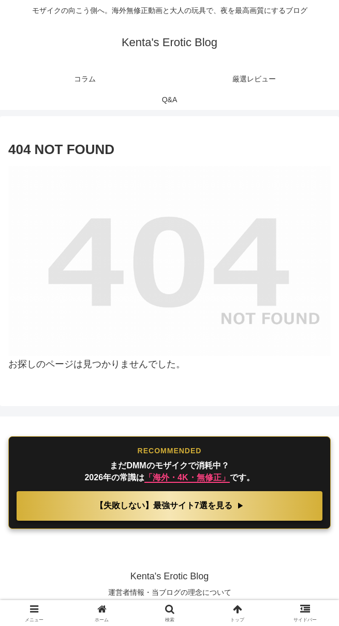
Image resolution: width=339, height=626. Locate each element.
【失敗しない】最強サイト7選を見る (164, 505)
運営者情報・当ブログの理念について (169, 592)
